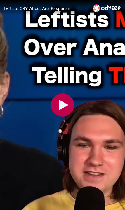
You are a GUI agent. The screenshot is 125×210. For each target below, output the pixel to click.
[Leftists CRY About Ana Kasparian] (46, 8)
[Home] (106, 8)
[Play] (62, 105)
